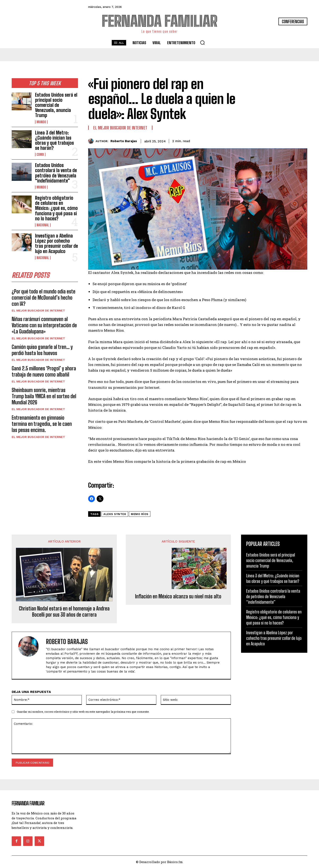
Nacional (43, 225)
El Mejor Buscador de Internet (38, 310)
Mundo (41, 122)
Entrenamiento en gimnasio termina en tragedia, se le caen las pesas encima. (42, 424)
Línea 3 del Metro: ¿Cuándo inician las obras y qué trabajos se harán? (54, 140)
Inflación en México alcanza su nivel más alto (178, 596)
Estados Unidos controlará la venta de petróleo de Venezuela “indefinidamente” (56, 173)
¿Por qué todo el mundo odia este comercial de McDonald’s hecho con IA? (43, 297)
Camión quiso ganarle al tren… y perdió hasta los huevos (42, 350)
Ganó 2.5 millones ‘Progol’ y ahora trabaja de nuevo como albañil (44, 371)
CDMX (40, 154)
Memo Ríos (139, 514)
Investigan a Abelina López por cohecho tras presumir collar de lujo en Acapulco (56, 243)
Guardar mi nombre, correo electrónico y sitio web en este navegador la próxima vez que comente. (83, 712)
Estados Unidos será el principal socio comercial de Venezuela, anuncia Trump (56, 105)
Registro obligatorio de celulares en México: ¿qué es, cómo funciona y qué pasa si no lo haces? (56, 208)
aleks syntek (114, 514)
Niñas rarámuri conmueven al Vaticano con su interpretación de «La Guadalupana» (44, 325)
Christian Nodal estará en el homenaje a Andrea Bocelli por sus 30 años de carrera (64, 612)
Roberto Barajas (123, 141)
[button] (202, 42)
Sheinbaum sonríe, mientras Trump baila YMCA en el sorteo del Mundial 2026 (44, 396)
